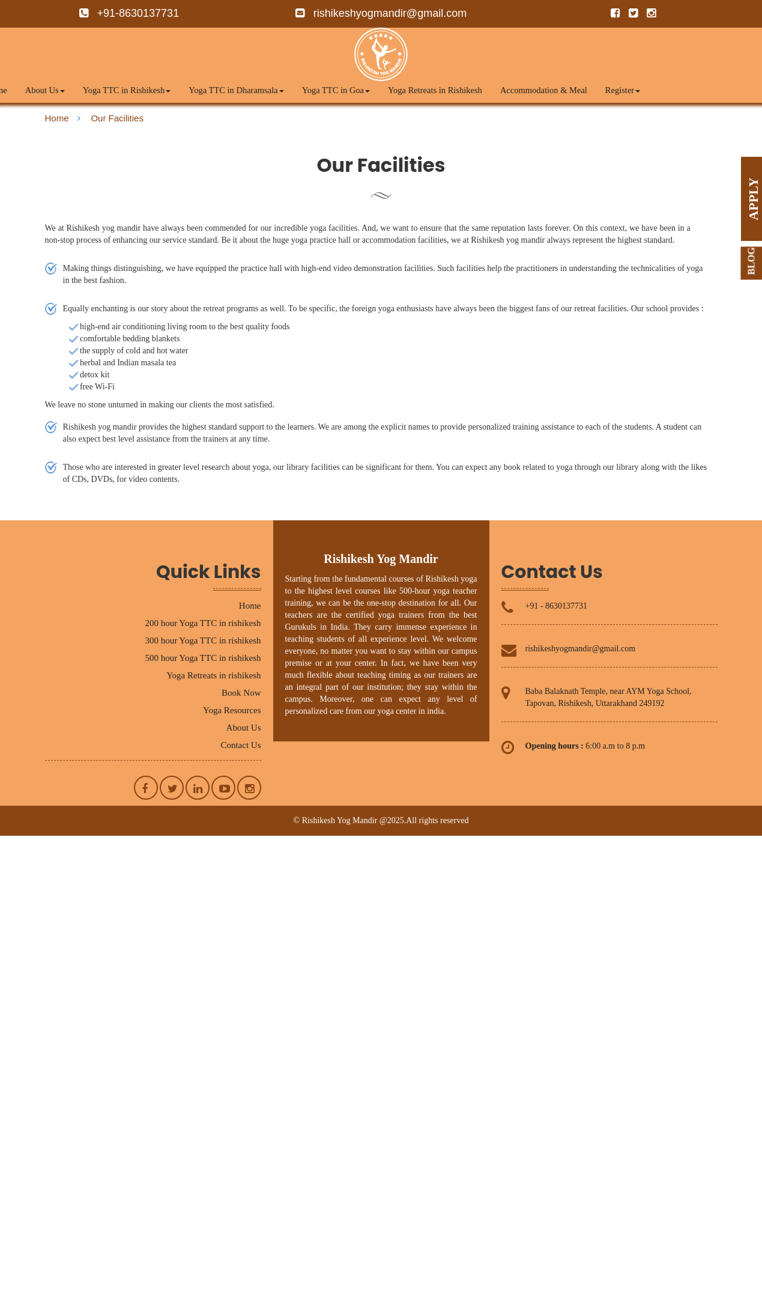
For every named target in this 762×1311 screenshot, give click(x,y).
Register (622, 90)
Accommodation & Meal (543, 90)
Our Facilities (117, 118)
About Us (45, 90)
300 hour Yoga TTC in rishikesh (203, 640)
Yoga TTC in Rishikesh (127, 90)
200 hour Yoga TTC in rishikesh (203, 623)
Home (57, 118)
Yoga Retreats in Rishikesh (435, 90)
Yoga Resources (232, 710)
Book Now (241, 693)
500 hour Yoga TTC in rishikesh (203, 658)
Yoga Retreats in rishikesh (213, 675)
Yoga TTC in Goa (336, 90)
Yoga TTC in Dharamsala (236, 90)
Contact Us (240, 745)
